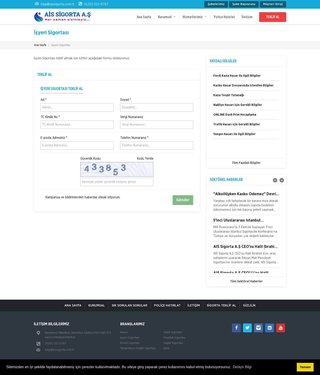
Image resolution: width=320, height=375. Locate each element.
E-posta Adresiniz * (53, 138)
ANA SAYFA (72, 305)
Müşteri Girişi (273, 4)
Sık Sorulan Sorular (129, 305)
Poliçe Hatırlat (224, 17)
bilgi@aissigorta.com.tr (59, 349)
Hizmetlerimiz (195, 17)
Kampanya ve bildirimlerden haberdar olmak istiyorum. (80, 198)
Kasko (124, 332)
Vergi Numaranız (131, 117)
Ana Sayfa (144, 17)
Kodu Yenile (145, 158)
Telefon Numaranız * (134, 138)
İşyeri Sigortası (129, 337)
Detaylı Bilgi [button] (242, 367)
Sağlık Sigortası (173, 343)
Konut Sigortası (130, 343)
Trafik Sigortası (172, 332)
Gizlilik (249, 305)
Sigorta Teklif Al (221, 305)
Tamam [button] (305, 367)
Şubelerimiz (216, 4)
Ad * (43, 99)
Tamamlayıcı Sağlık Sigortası (138, 348)
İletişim (247, 17)
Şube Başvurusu (243, 4)
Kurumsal (167, 17)
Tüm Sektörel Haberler (246, 281)
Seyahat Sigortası (174, 337)
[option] (246, 77)
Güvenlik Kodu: (116, 159)
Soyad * (125, 99)
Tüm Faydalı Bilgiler (246, 163)
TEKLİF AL (273, 17)
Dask (166, 348)
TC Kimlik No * (50, 117)
